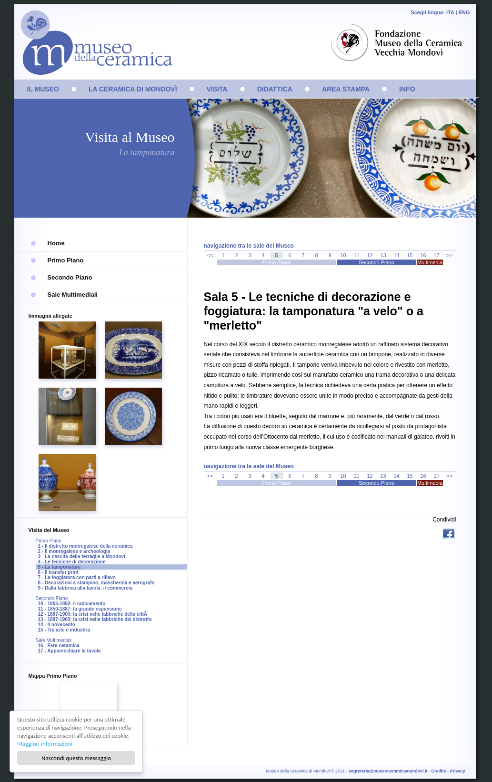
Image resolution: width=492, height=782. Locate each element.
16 (423, 255)
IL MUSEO (43, 89)
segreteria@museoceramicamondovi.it (388, 771)
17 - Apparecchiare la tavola (69, 650)
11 (356, 255)
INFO (407, 89)
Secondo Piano (70, 277)
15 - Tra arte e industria (64, 629)
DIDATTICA (274, 89)
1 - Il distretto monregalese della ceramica (85, 546)
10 (343, 255)
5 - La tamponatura (59, 567)
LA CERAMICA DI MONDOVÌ (133, 89)
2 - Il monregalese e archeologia (74, 551)
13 (383, 255)
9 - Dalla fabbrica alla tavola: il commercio (85, 588)
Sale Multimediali (73, 294)
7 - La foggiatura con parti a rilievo (77, 577)
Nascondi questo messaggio (76, 758)
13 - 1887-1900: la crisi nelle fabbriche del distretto (95, 619)
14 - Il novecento (56, 624)
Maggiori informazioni (44, 743)
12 (369, 255)
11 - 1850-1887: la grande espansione (80, 609)
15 (409, 255)
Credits (438, 771)
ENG (464, 12)
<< (210, 255)
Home (56, 243)
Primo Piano (66, 260)
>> (449, 255)
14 (396, 255)
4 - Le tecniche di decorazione (72, 561)
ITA (450, 12)
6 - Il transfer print (58, 572)
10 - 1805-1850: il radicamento (72, 603)
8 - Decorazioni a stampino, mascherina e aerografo (96, 582)
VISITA (217, 89)
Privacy (457, 771)
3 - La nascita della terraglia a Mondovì (81, 556)
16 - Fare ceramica (59, 645)
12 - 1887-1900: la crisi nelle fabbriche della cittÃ (93, 614)
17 (436, 255)
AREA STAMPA (346, 89)
